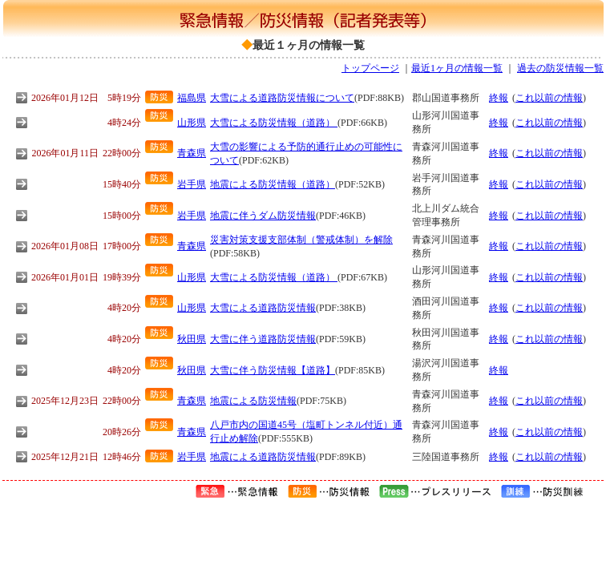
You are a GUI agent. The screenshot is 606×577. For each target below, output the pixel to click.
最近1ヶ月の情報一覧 (457, 68)
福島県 (191, 97)
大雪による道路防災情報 (263, 307)
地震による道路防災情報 (263, 456)
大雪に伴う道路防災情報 (263, 339)
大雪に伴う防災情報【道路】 (272, 370)
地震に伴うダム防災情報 (263, 215)
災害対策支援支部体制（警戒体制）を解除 (301, 239)
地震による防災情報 (253, 400)
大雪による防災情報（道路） (273, 122)
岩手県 (191, 184)
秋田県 (191, 339)
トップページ (370, 68)
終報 (498, 97)
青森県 (191, 153)
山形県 (191, 122)
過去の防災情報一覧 (560, 68)
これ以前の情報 (549, 97)
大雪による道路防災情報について (282, 97)
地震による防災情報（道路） (272, 184)
